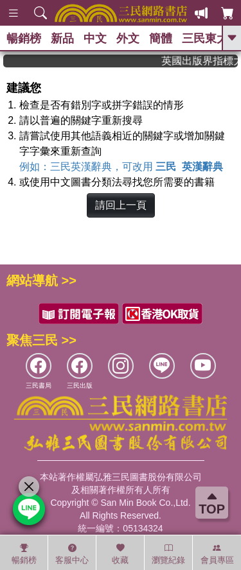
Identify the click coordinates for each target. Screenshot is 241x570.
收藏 (120, 554)
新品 (62, 38)
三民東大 (205, 38)
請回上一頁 (121, 205)
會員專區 (217, 554)
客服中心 (72, 554)
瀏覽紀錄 (168, 554)
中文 (95, 38)
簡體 (160, 38)
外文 (127, 38)
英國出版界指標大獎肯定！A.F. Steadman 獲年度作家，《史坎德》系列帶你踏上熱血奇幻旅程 (204, 60)
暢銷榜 (23, 38)
